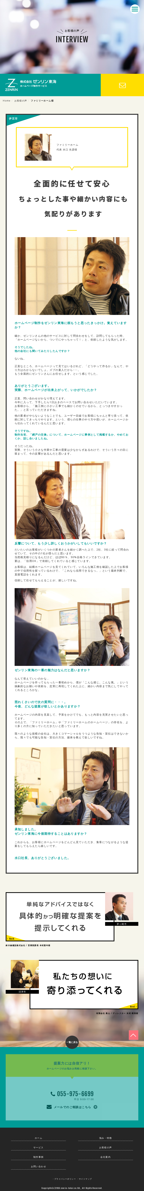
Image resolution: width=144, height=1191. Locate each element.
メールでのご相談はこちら (72, 1106)
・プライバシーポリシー (64, 1179)
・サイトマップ (84, 1179)
